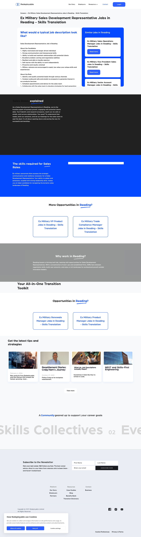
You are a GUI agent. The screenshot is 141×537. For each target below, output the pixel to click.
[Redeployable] (25, 4)
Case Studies (71, 490)
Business (88, 490)
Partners (53, 496)
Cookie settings (55, 528)
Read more (94, 51)
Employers (81, 4)
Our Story (72, 4)
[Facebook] (109, 509)
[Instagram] (115, 509)
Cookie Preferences (102, 532)
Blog (71, 493)
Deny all (35, 528)
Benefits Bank (71, 496)
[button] (93, 4)
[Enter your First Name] (83, 463)
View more (70, 390)
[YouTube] (121, 509)
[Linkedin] (103, 509)
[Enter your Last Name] (106, 463)
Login (119, 4)
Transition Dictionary (71, 499)
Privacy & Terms (117, 532)
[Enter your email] (83, 468)
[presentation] (87, 475)
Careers (23, 13)
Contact (105, 4)
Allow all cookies (15, 528)
